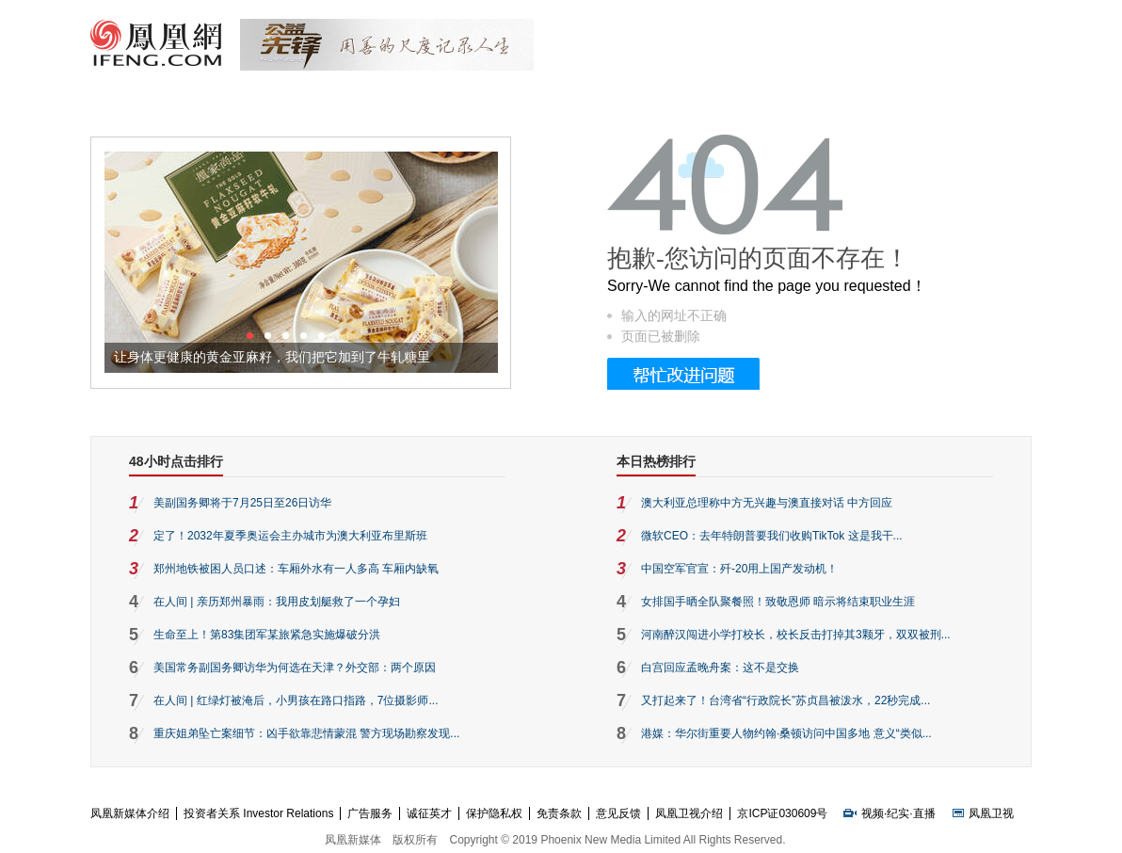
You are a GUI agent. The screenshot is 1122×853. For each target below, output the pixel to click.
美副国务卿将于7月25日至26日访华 (242, 502)
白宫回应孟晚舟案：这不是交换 (720, 667)
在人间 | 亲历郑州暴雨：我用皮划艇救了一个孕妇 (276, 601)
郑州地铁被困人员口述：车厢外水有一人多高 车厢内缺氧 (296, 568)
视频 (872, 813)
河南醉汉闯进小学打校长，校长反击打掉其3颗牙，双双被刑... (796, 634)
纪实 (898, 813)
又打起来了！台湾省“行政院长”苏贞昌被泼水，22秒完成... (785, 700)
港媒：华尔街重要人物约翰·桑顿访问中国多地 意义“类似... (786, 733)
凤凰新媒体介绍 (129, 813)
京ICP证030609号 (782, 813)
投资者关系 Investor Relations (258, 813)
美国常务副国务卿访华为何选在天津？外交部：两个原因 (294, 667)
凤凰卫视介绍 (689, 813)
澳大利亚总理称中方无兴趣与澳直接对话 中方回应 (766, 502)
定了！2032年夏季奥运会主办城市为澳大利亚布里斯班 (290, 535)
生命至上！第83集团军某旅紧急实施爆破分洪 (266, 634)
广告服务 (370, 813)
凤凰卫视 (991, 813)
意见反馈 (618, 813)
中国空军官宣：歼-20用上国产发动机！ (739, 568)
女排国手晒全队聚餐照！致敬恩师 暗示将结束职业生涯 (778, 601)
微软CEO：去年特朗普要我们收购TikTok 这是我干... (772, 535)
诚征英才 (429, 813)
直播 (924, 813)
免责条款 (559, 813)
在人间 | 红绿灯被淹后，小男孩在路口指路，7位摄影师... (295, 700)
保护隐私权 (494, 813)
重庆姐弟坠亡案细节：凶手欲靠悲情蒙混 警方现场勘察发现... (306, 733)
